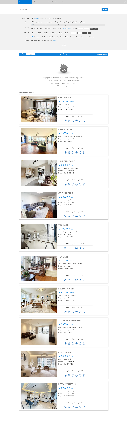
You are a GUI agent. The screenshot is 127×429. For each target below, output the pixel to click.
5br (51, 40)
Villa (53, 18)
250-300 (63, 33)
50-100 (39, 33)
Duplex (67, 37)
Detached (91, 37)
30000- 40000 (57, 28)
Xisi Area (60, 25)
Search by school (53, 2)
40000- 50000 (67, 28)
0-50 (35, 33)
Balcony (62, 37)
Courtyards (58, 18)
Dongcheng (47, 22)
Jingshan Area (67, 25)
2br (42, 40)
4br (48, 40)
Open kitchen (37, 37)
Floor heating (55, 37)
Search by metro (39, 2)
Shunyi (41, 22)
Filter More (63, 45)
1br (39, 40)
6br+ (54, 40)
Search (26, 9)
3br (45, 40)
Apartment (36, 18)
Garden (44, 37)
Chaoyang (36, 22)
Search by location (25, 2)
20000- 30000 (47, 28)
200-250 (57, 33)
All (32, 18)
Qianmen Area (53, 25)
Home (20, 9)
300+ (68, 33)
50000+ (74, 28)
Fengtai (57, 22)
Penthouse (72, 37)
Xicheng (52, 22)
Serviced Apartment (45, 18)
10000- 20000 (38, 28)
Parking (49, 37)
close (125, 2)
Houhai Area (45, 25)
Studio (35, 40)
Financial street (37, 25)
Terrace (78, 37)
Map (63, 2)
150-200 (51, 33)
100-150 (45, 33)
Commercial (84, 37)
